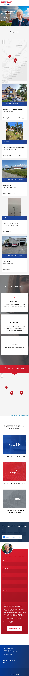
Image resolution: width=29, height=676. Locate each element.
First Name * (6, 560)
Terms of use (16, 622)
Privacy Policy (7, 622)
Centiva (17, 674)
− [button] (3, 43)
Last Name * (6, 568)
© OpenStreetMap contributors (23, 415)
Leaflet (12, 415)
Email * (4, 575)
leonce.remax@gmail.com (6, 18)
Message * (5, 590)
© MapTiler (16, 415)
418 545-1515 (4, 17)
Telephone (5, 583)
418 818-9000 (5, 16)
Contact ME (14, 628)
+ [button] (3, 41)
